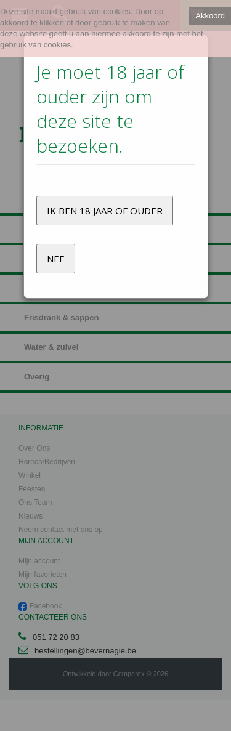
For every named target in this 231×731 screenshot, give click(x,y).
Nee (56, 258)
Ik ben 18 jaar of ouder (105, 210)
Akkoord (210, 15)
